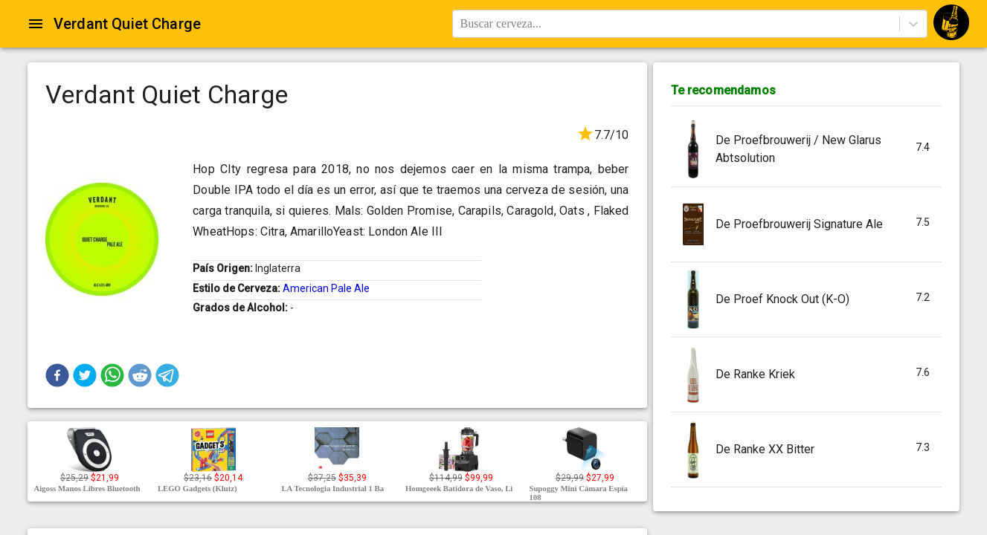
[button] (57, 375)
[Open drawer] (36, 24)
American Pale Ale (326, 288)
